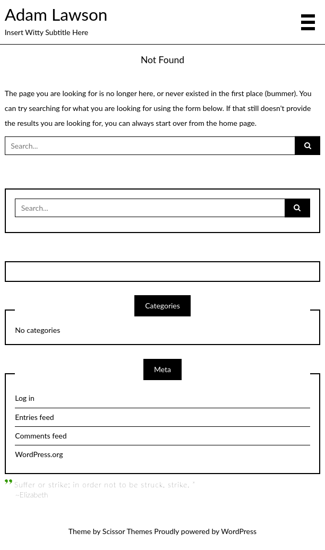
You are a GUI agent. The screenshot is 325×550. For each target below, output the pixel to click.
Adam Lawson (56, 14)
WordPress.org (39, 454)
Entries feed (34, 417)
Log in (25, 397)
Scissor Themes (127, 531)
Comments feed (40, 435)
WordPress (238, 531)
